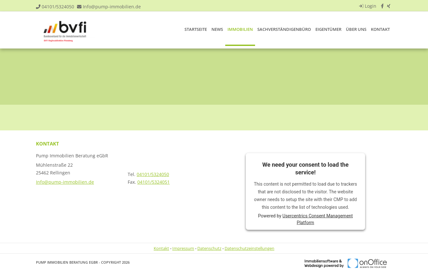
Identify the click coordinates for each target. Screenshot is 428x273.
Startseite (195, 29)
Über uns (356, 29)
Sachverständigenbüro (284, 29)
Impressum (183, 248)
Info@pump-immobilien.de (112, 7)
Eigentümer (328, 29)
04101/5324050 (58, 7)
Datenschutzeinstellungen (249, 248)
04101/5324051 (153, 182)
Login (366, 6)
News (217, 29)
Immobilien (240, 29)
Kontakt (380, 29)
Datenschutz (209, 248)
